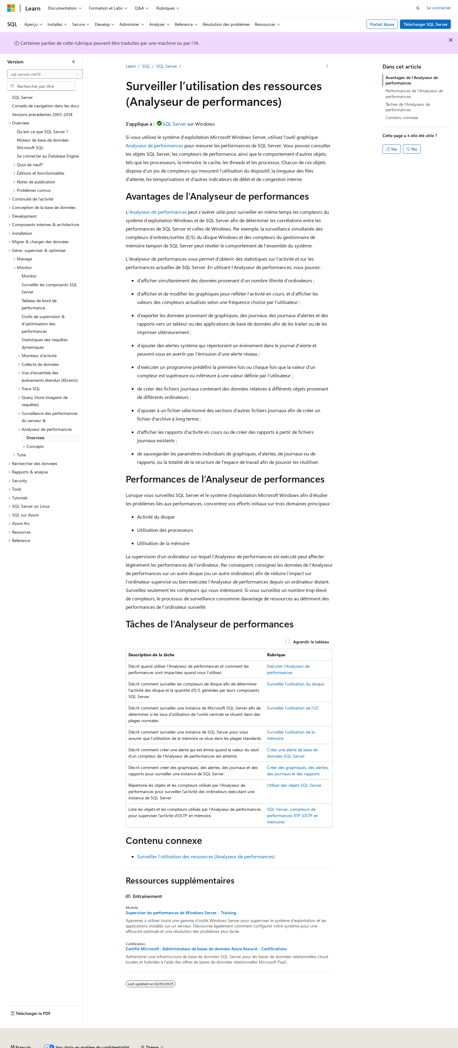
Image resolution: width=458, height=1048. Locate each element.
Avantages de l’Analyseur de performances (412, 80)
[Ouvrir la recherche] (418, 8)
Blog (142, 1045)
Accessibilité (386, 1045)
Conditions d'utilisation (346, 1045)
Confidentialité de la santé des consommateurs (271, 1045)
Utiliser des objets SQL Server (294, 785)
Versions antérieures (112, 1045)
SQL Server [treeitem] (22, 97)
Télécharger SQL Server (425, 24)
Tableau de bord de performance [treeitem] (39, 304)
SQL (146, 66)
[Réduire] (73, 61)
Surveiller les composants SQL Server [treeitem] (49, 288)
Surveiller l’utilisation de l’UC (293, 708)
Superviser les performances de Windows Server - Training (181, 912)
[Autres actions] (327, 66)
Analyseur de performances (154, 145)
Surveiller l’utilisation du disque (295, 684)
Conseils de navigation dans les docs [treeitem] (45, 106)
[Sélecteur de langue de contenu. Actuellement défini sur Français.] (21, 1031)
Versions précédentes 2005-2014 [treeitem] (42, 114)
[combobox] (44, 74)
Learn (131, 66)
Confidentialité (203, 1045)
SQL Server (166, 66)
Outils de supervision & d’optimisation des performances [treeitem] (43, 324)
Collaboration (170, 1045)
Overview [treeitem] (35, 437)
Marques (416, 1045)
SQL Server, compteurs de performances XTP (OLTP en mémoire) (292, 815)
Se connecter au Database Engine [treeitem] (48, 156)
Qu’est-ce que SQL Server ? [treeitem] (42, 131)
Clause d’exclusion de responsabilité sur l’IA (47, 1045)
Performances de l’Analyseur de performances (414, 93)
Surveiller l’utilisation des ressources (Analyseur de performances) (206, 856)
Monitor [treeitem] (29, 276)
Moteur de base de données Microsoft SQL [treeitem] (43, 143)
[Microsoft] (11, 8)
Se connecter (438, 8)
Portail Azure (382, 24)
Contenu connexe (402, 117)
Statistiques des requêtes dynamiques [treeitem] (45, 343)
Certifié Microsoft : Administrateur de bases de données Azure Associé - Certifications (206, 948)
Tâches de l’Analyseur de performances (408, 106)
